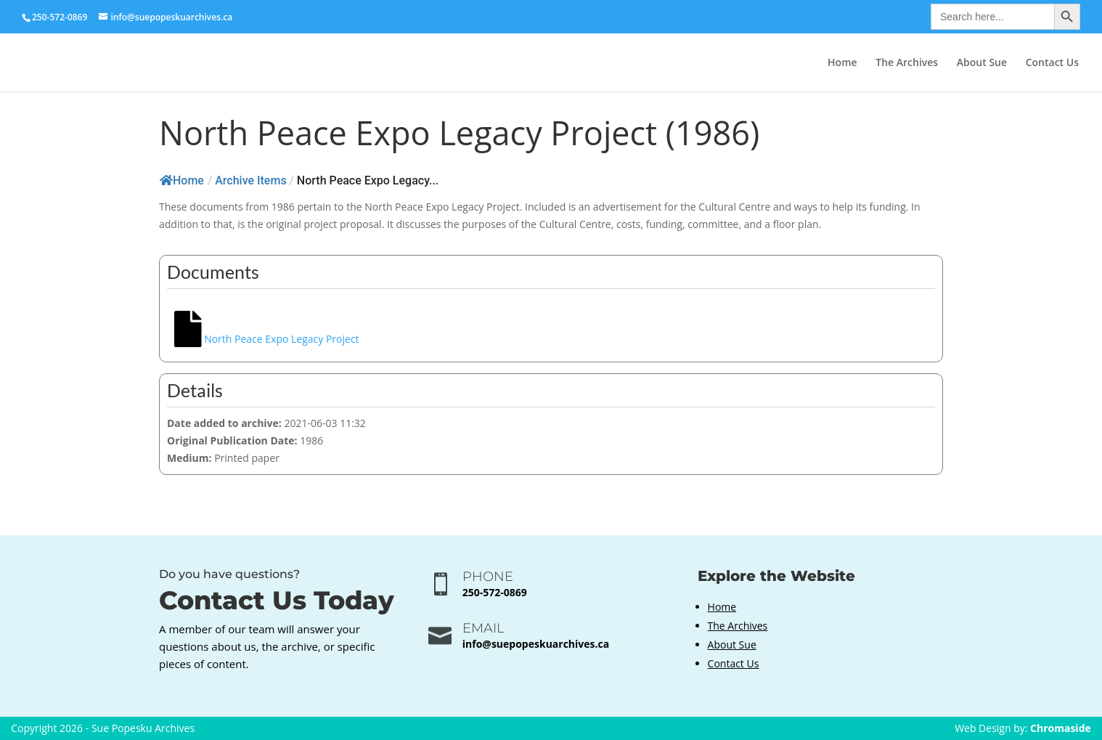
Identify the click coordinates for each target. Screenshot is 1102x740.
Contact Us (1052, 63)
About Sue (982, 63)
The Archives (907, 63)
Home (842, 63)
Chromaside (1060, 728)
